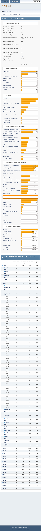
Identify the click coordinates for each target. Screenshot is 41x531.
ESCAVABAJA (7, 245)
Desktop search (7, 158)
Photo (4, 101)
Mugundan (6, 249)
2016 (4, 469)
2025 (4, 283)
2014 (4, 475)
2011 (4, 482)
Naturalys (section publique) (10, 118)
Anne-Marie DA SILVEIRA (10, 76)
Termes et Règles (19, 527)
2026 (4, 265)
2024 (4, 448)
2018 (4, 464)
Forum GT (6, 5)
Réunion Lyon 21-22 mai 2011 (11, 141)
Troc (4, 109)
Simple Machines (25, 529)
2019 (4, 461)
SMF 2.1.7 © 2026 (16, 529)
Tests (4, 150)
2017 (4, 467)
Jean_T (5, 80)
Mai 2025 (7, 430)
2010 (4, 485)
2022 (4, 453)
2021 (4, 456)
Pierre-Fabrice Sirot (8, 87)
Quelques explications (9, 188)
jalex (4, 218)
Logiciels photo (7, 144)
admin (4, 73)
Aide (13, 527)
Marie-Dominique (7, 222)
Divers (5, 98)
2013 (4, 477)
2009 (4, 488)
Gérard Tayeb (6, 71)
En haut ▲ (26, 527)
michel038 (6, 83)
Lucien (5, 89)
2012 (4, 480)
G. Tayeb (5, 215)
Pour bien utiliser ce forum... (11, 112)
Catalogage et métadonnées (10, 129)
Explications (6, 120)
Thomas (5, 220)
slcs (4, 92)
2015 (4, 472)
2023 (4, 451)
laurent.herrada (7, 78)
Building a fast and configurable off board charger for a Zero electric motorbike (11, 133)
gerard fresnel (7, 85)
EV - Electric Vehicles (9, 107)
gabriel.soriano (7, 209)
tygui (22, 56)
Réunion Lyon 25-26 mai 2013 (11, 190)
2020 (4, 459)
